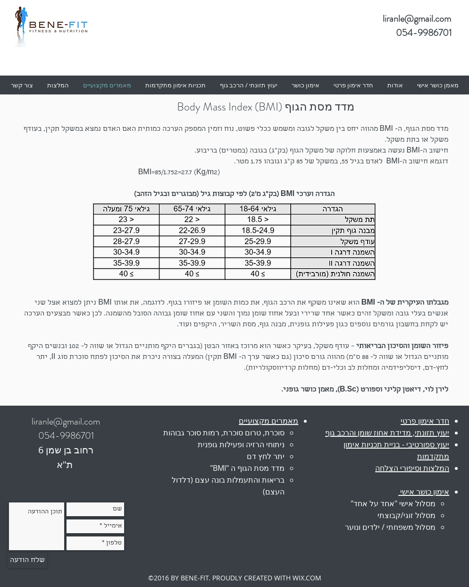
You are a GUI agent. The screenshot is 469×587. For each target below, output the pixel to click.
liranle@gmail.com (417, 19)
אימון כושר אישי (424, 491)
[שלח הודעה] (27, 560)
